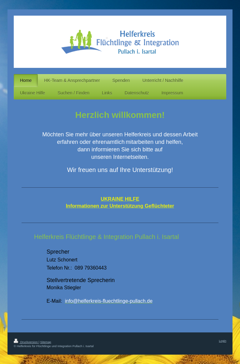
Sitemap (45, 342)
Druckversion (26, 342)
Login (222, 340)
